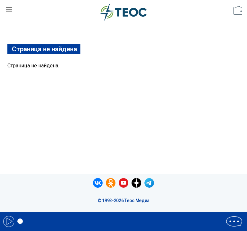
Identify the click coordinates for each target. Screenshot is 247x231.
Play (8, 221)
